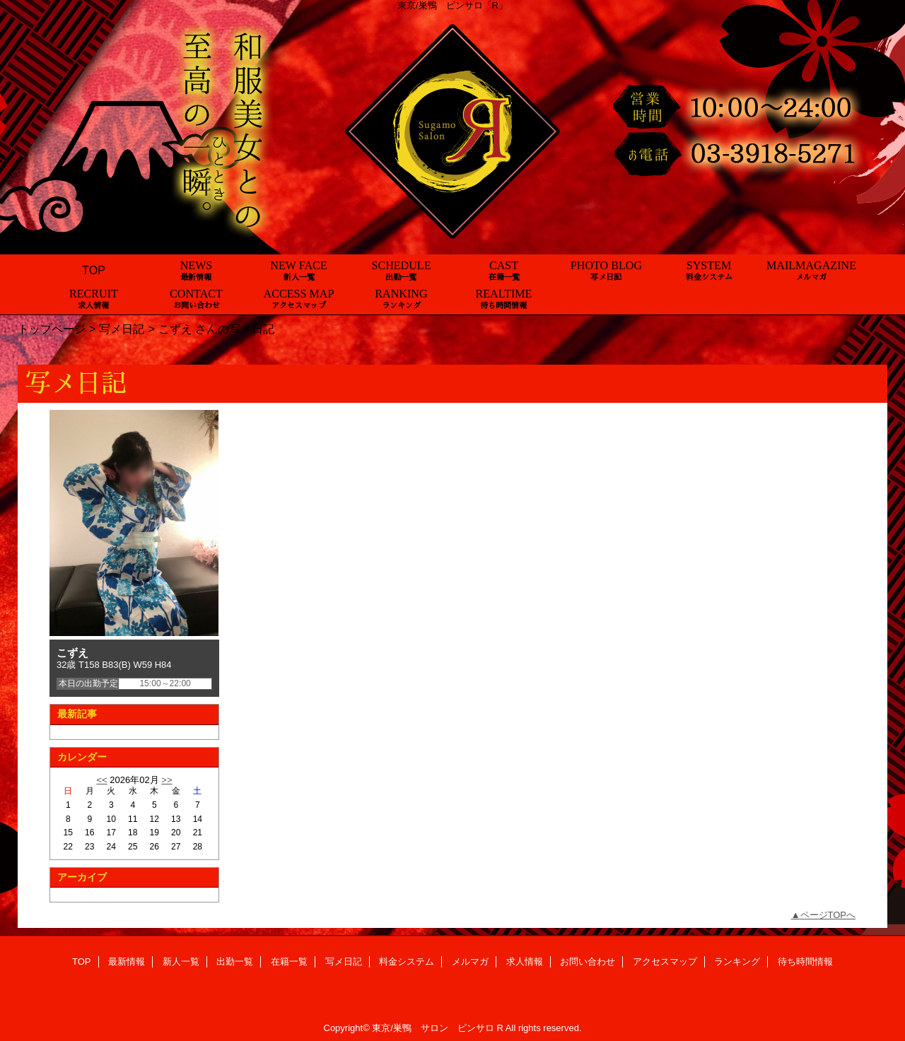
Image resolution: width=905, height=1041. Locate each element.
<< (101, 780)
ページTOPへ (828, 915)
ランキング (737, 961)
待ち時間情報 (805, 961)
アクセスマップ (665, 961)
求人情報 (524, 961)
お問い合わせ (587, 961)
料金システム (406, 961)
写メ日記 (121, 328)
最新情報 (126, 961)
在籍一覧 (289, 961)
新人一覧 (181, 961)
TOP (93, 270)
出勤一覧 (234, 961)
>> (166, 780)
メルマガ (470, 961)
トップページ (52, 328)
